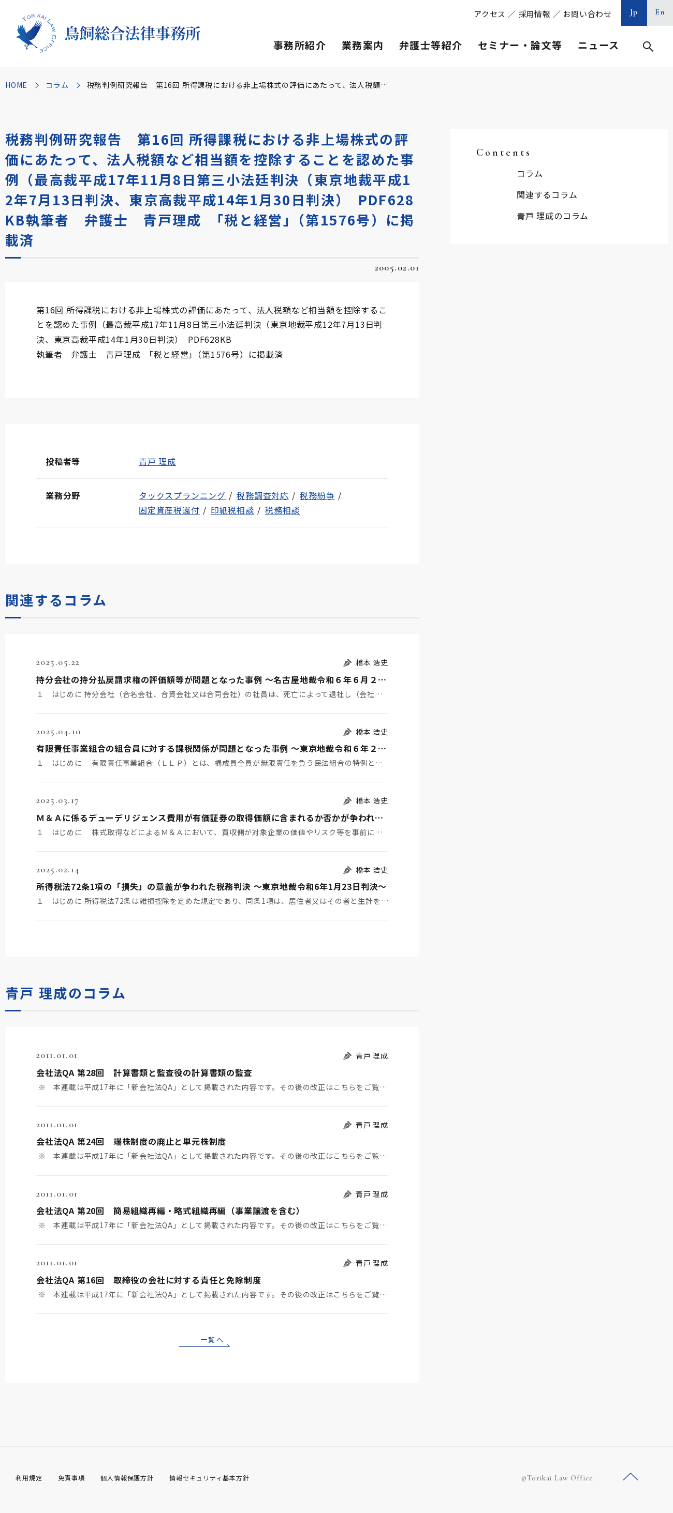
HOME (16, 85)
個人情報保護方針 (140, 1481)
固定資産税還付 (169, 510)
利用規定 (31, 1481)
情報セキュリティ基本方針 (234, 1481)
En (660, 12)
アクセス (490, 13)
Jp (634, 12)
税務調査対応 (263, 495)
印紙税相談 (232, 510)
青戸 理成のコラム (553, 215)
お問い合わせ (587, 13)
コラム (57, 85)
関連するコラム (547, 194)
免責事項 (77, 1481)
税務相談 (282, 510)
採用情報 (534, 13)
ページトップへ (630, 1481)
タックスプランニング (182, 495)
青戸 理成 (157, 461)
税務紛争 (317, 495)
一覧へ (212, 1341)
